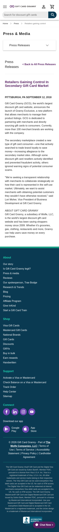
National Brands (12, 334)
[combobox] (29, 15)
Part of (30, 444)
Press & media (11, 273)
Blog (5, 291)
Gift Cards (8, 339)
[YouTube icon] (31, 411)
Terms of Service (25, 449)
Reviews (7, 278)
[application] (42, 525)
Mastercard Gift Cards (15, 330)
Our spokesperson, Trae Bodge (20, 282)
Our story (8, 264)
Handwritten (9, 362)
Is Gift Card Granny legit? (17, 268)
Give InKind (9, 305)
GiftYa (6, 348)
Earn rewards (10, 358)
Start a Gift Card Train (15, 310)
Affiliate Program (12, 301)
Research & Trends (13, 287)
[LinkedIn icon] (14, 411)
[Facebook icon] (6, 411)
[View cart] (52, 6)
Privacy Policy (29, 453)
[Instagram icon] (23, 411)
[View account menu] (43, 6)
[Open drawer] (5, 6)
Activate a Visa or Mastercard (19, 377)
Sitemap (7, 396)
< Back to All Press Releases (39, 64)
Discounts (8, 344)
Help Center (9, 391)
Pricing (7, 296)
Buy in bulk (9, 353)
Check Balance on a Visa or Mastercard (24, 382)
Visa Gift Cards (11, 325)
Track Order (9, 387)
